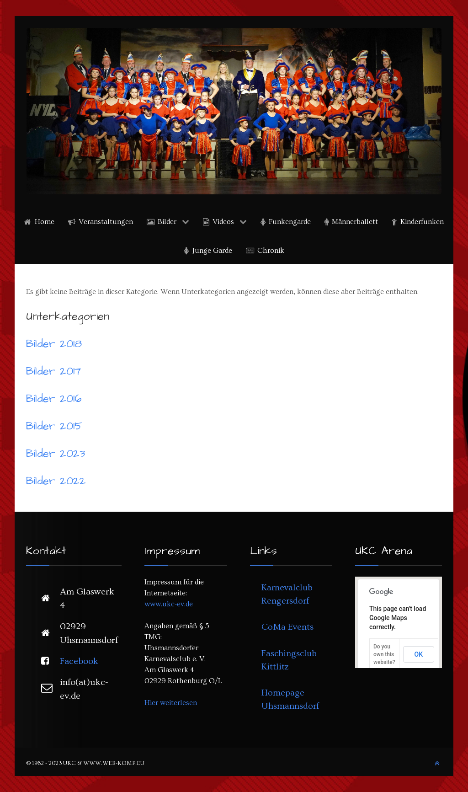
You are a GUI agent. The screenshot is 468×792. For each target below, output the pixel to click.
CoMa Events (287, 627)
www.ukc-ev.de (168, 604)
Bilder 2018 (54, 344)
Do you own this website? (384, 654)
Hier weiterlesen (170, 703)
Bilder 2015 (54, 426)
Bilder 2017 (53, 371)
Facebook (79, 661)
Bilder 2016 (54, 399)
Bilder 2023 (55, 453)
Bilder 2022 (56, 481)
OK (419, 654)
